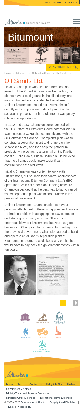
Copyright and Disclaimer (63, 402)
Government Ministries (18, 388)
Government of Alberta (33, 402)
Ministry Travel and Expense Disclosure (27, 393)
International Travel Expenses (56, 397)
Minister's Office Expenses (20, 397)
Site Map (71, 384)
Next (75, 303)
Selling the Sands (41, 73)
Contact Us (71, 2)
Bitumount (21, 73)
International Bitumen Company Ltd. (38, 180)
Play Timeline (60, 67)
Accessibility (24, 406)
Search (21, 384)
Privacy (10, 406)
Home (7, 73)
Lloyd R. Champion (17, 87)
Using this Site (53, 2)
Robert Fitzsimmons (37, 91)
